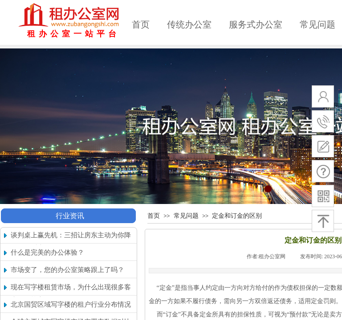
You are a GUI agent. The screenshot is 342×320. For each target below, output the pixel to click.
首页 (141, 24)
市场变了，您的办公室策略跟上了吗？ (67, 269)
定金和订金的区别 (237, 215)
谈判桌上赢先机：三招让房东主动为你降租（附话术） (71, 242)
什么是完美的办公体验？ (47, 252)
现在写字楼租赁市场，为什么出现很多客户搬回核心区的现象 (71, 294)
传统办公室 (189, 24)
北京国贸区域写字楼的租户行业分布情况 (71, 304)
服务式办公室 (255, 24)
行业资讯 (70, 216)
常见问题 (186, 215)
